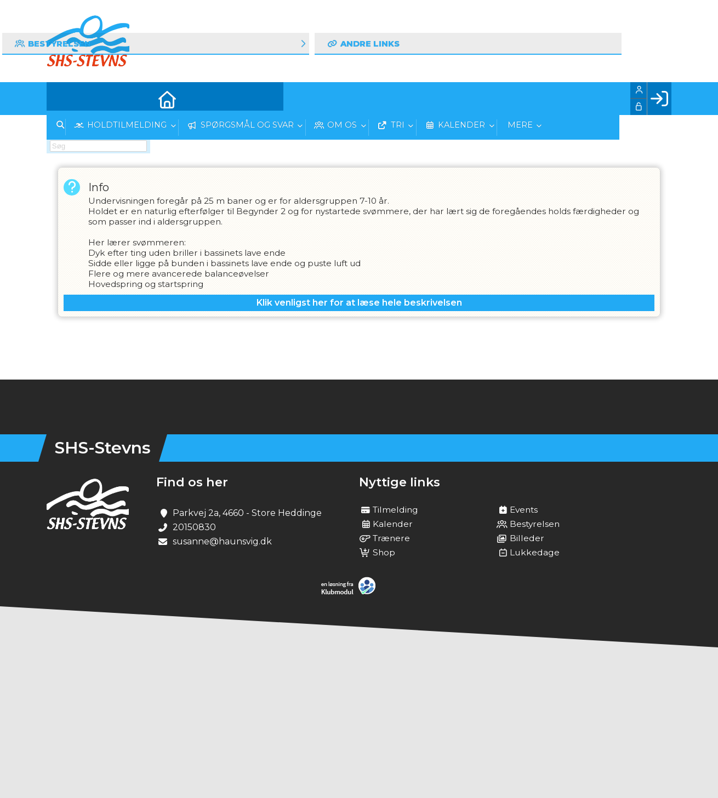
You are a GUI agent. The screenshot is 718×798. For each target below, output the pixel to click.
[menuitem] (63, 98)
